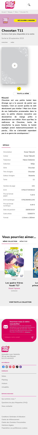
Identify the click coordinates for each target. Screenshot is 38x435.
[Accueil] (10, 5)
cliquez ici (27, 332)
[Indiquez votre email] (16, 337)
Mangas (10, 12)
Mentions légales (8, 425)
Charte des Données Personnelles (14, 422)
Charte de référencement (10, 419)
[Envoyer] (32, 337)
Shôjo (16, 12)
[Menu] (31, 4)
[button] (25, 20)
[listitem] (3, 367)
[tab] (6, 145)
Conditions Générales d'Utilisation (13, 417)
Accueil (4, 12)
